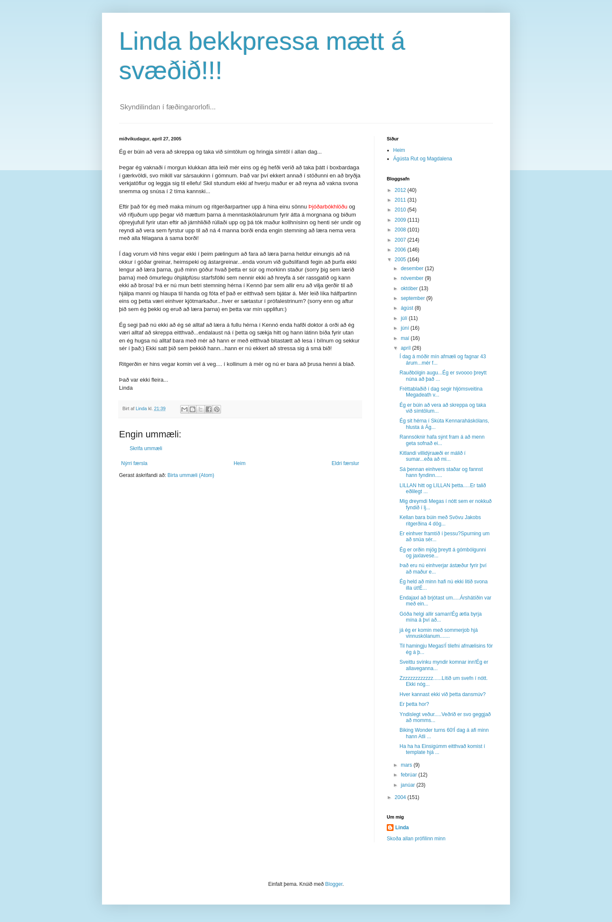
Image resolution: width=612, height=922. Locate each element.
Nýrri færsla (134, 463)
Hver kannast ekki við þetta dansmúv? (443, 694)
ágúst (408, 308)
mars (407, 765)
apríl (406, 348)
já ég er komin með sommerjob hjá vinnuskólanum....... (439, 633)
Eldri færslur (345, 463)
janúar (408, 785)
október (410, 288)
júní (406, 328)
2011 (401, 200)
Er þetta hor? (414, 704)
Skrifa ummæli (146, 448)
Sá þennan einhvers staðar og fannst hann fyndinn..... (441, 472)
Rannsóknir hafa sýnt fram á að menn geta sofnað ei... (442, 440)
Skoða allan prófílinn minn (416, 839)
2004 (401, 797)
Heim (240, 463)
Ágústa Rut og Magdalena (422, 159)
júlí (405, 318)
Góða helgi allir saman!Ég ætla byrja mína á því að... (441, 617)
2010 (401, 210)
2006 (401, 250)
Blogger (334, 884)
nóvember (413, 278)
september (413, 298)
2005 (401, 260)
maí (406, 338)
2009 (401, 220)
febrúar (409, 775)
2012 (401, 190)
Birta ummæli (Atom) (190, 475)
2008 (401, 230)
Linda (402, 828)
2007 (401, 240)
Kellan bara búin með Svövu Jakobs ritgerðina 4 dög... (440, 520)
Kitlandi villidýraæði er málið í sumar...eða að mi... (432, 456)
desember (413, 268)
